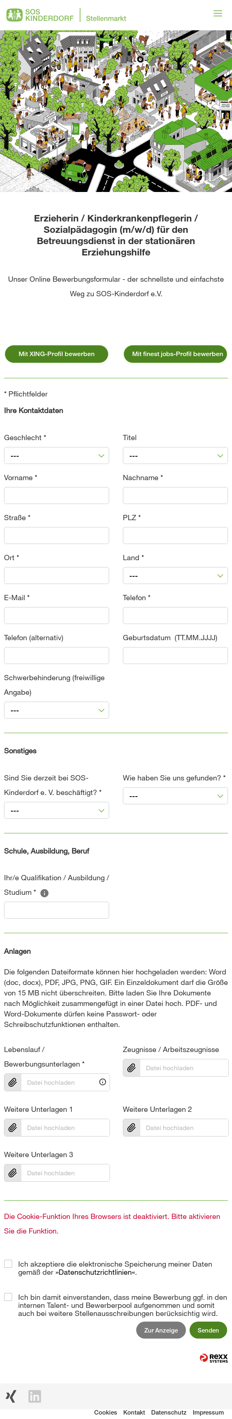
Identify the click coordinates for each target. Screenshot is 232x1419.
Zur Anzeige (161, 1330)
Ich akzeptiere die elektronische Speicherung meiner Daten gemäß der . (115, 1264)
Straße (17, 517)
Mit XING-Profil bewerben (57, 354)
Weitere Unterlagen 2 (157, 1109)
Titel (130, 437)
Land (133, 557)
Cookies (105, 1412)
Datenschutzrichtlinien (95, 1271)
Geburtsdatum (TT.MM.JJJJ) (170, 637)
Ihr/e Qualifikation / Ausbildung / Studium (56, 884)
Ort (11, 557)
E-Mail (17, 597)
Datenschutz (169, 1412)
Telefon (136, 597)
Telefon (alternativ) (33, 637)
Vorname (20, 477)
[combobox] (56, 455)
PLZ (132, 517)
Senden (208, 1330)
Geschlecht (25, 437)
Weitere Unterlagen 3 (38, 1154)
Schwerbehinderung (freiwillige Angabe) (54, 684)
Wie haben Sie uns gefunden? (174, 777)
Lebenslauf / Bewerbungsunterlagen (44, 1056)
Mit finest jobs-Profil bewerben (177, 354)
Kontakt (134, 1412)
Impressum (208, 1412)
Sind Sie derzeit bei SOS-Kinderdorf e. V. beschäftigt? (52, 785)
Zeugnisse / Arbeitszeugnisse (171, 1049)
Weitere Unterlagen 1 (38, 1109)
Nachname (143, 477)
